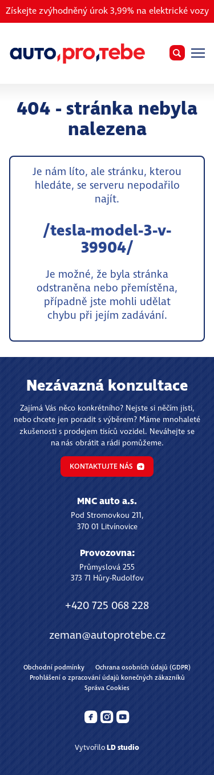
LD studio (123, 748)
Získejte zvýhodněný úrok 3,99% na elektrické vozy (107, 11)
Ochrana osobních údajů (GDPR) (143, 667)
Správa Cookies (107, 688)
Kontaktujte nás (107, 467)
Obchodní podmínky (53, 667)
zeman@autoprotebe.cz (107, 635)
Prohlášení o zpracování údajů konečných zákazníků (107, 677)
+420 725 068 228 (107, 606)
